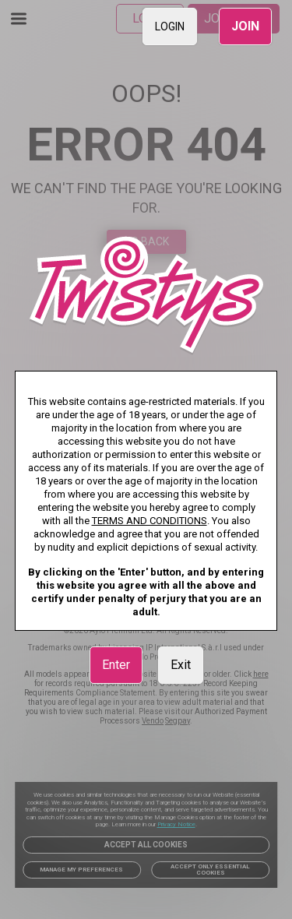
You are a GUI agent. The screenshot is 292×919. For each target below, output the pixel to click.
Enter (116, 664)
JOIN (245, 26)
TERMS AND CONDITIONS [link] (149, 520)
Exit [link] (181, 664)
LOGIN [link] (170, 26)
